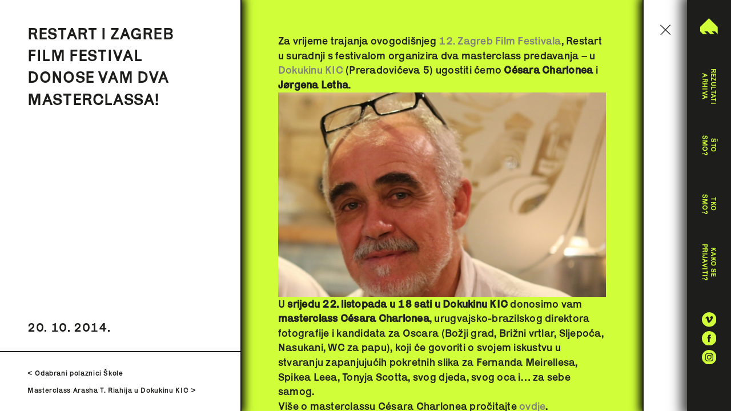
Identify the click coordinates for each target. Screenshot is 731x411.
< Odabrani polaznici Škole (75, 373)
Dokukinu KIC (310, 70)
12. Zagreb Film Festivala (500, 41)
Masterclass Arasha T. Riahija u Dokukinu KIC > (111, 390)
